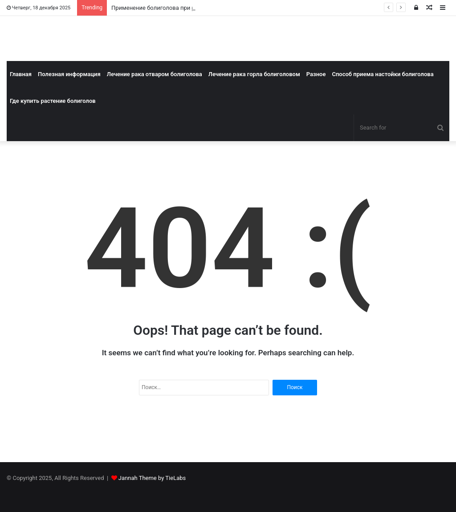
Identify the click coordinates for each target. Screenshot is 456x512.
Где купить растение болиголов (53, 101)
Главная (21, 74)
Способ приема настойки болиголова (382, 74)
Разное (316, 74)
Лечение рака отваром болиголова (154, 74)
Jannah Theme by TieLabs (152, 478)
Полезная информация (69, 74)
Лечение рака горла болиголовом (254, 74)
